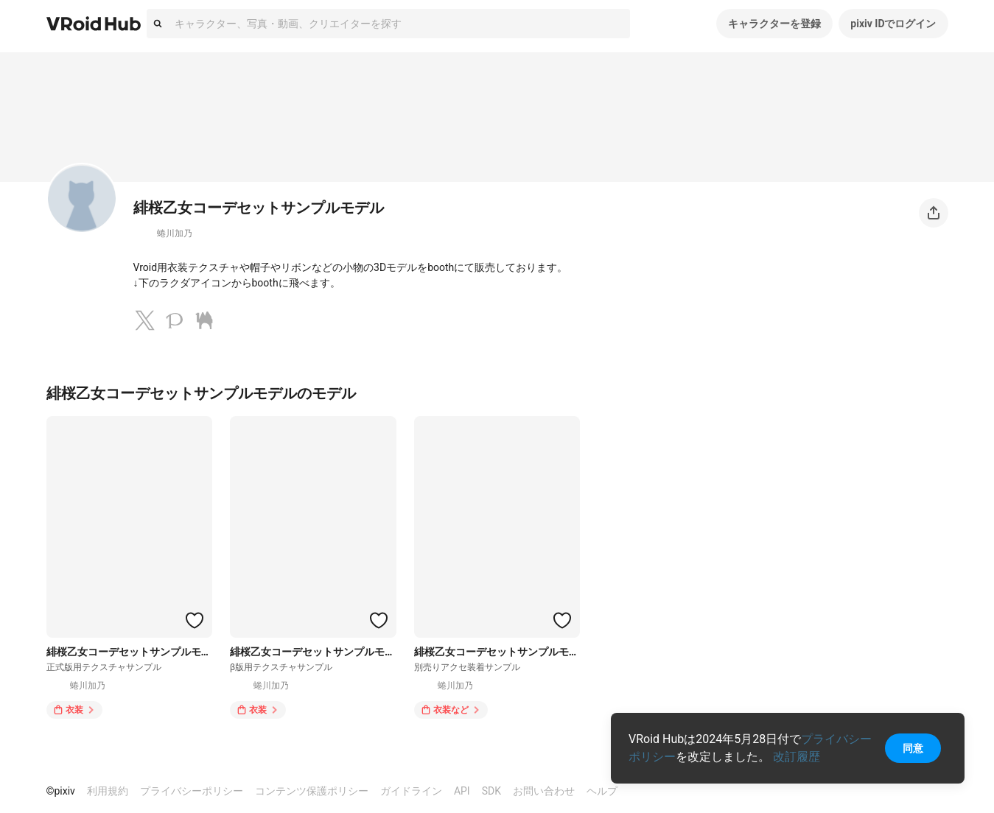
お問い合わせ (544, 791)
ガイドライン (411, 791)
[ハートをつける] (194, 620)
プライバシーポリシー (191, 791)
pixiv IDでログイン (893, 23)
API (462, 791)
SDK (491, 791)
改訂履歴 (796, 757)
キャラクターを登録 (774, 23)
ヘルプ (602, 791)
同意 (913, 748)
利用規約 (107, 791)
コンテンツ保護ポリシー (311, 791)
